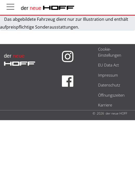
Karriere (105, 105)
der (47, 8)
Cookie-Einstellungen (109, 52)
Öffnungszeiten (111, 95)
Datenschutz (109, 85)
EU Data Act (108, 65)
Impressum (108, 75)
